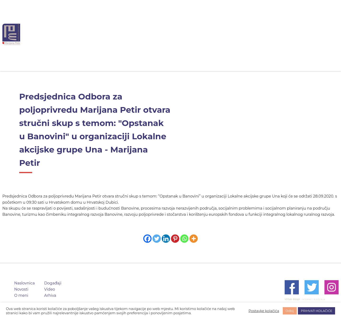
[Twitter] (157, 238)
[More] (193, 238)
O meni (179, 34)
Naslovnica (122, 34)
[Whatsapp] (184, 238)
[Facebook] (147, 238)
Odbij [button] (290, 311)
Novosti (152, 34)
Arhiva (257, 34)
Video (232, 34)
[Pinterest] (175, 238)
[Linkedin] (166, 238)
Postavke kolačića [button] (263, 311)
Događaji (206, 34)
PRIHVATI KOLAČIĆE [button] (316, 311)
